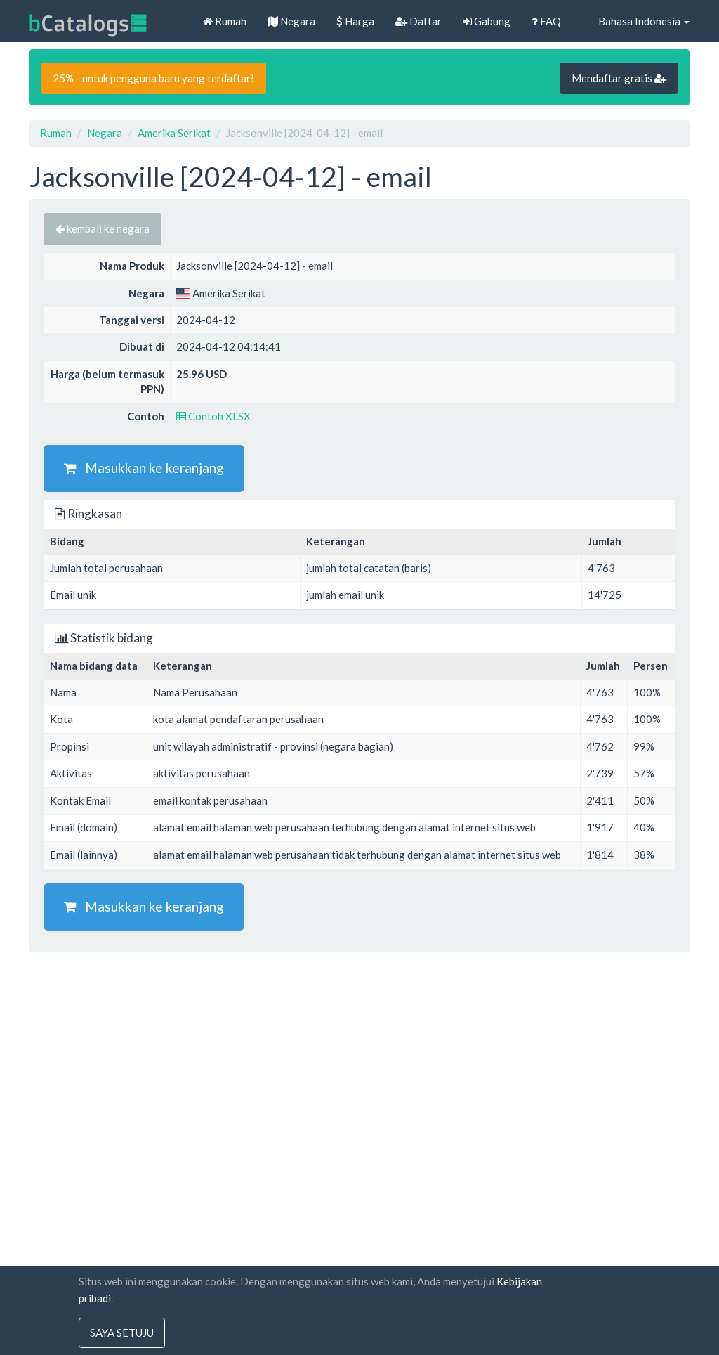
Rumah (224, 21)
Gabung (486, 21)
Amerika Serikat (174, 133)
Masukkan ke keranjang (144, 468)
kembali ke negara (102, 228)
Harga (355, 21)
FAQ (546, 21)
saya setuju (122, 1332)
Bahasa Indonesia (636, 21)
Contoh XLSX (213, 416)
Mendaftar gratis (619, 78)
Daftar (418, 21)
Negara (291, 21)
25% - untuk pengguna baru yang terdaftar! (153, 78)
